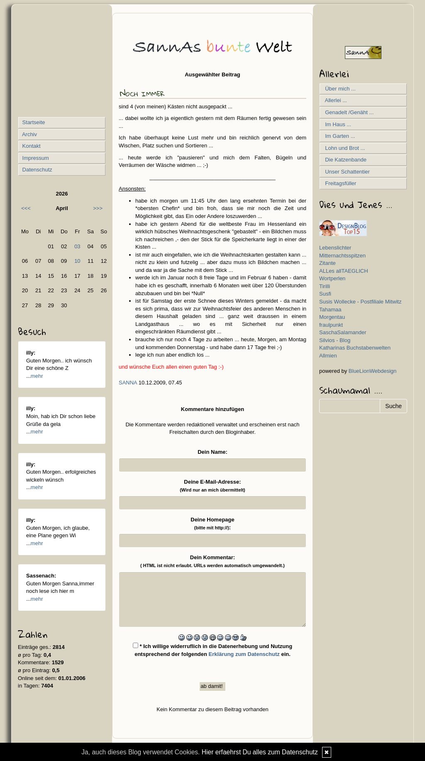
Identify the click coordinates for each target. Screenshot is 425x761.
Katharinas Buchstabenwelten (355, 348)
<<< (26, 208)
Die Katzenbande (344, 160)
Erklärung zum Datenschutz (244, 654)
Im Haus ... (336, 124)
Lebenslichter (335, 248)
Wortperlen (332, 278)
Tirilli (324, 286)
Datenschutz (36, 169)
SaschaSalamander (342, 332)
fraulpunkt (331, 325)
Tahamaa (330, 309)
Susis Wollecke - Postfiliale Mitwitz (360, 302)
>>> (98, 208)
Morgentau (332, 317)
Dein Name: (212, 452)
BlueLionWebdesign (372, 371)
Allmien (328, 355)
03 (77, 246)
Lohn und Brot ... (343, 148)
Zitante (327, 263)
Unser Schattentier (346, 172)
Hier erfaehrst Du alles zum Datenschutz (260, 752)
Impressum (35, 158)
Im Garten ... (338, 136)
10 (77, 261)
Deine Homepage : (212, 523)
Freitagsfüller (339, 183)
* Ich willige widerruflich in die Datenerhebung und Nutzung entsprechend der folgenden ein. (212, 650)
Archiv (29, 134)
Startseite (33, 122)
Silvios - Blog (334, 340)
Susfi (325, 294)
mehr (37, 376)
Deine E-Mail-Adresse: (212, 485)
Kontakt (31, 146)
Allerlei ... (334, 100)
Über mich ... (339, 89)
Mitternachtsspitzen (342, 255)
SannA (128, 382)
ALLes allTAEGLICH (343, 271)
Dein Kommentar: (212, 561)
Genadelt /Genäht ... (348, 112)
